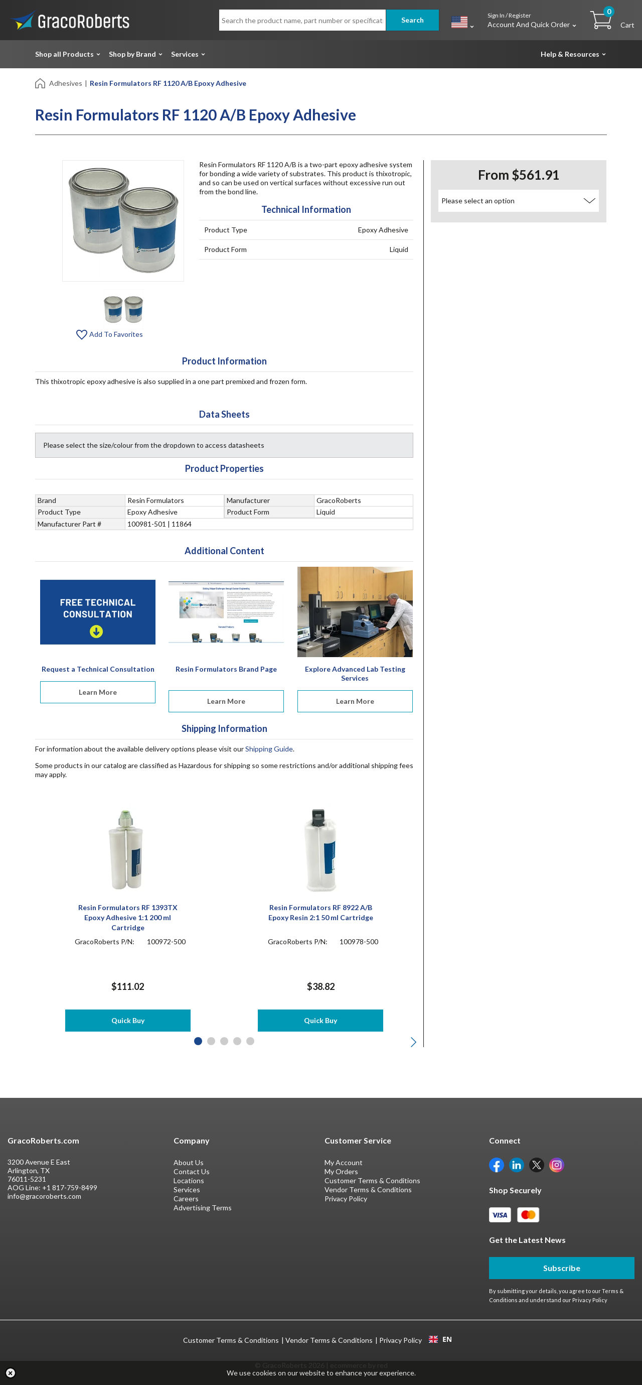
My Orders (341, 1171)
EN (440, 1339)
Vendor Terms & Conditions (368, 1189)
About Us (189, 1162)
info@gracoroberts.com (44, 1196)
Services (185, 54)
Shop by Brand (132, 54)
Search (412, 20)
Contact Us (192, 1171)
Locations (189, 1180)
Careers (186, 1198)
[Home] (41, 82)
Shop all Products (64, 54)
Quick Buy (127, 1020)
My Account (344, 1162)
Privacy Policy (346, 1198)
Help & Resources (570, 54)
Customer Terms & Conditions (372, 1180)
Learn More (98, 692)
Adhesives (65, 83)
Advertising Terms (203, 1207)
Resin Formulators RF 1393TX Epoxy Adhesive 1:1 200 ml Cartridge (128, 917)
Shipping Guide (269, 748)
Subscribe (561, 1268)
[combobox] (440, 1339)
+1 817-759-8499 (69, 1187)
